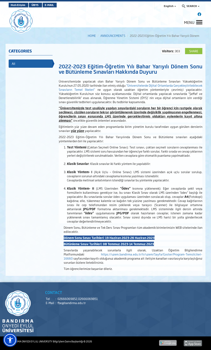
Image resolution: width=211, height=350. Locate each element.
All (13, 63)
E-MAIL (58, 5)
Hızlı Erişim (19, 5)
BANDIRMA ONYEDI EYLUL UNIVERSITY (31, 341)
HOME (92, 35)
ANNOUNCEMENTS (112, 35)
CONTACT (53, 292)
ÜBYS (38, 5)
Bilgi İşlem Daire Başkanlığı (68, 341)
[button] (10, 340)
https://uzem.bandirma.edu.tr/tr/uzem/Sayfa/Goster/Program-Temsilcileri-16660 (133, 256)
